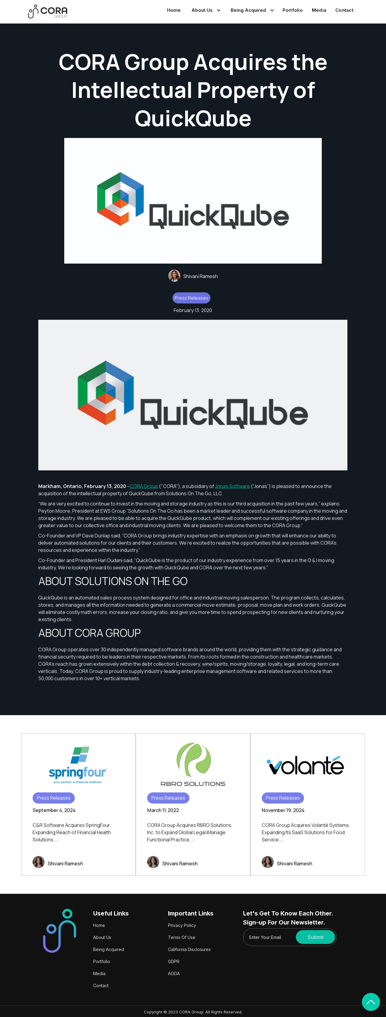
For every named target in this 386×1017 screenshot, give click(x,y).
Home (174, 10)
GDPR (173, 961)
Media (319, 10)
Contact (344, 10)
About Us (102, 937)
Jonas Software (232, 490)
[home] (47, 12)
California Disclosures (189, 949)
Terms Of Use (181, 937)
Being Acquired (108, 949)
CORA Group (144, 490)
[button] (205, 10)
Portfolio (293, 10)
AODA (174, 973)
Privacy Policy (182, 925)
